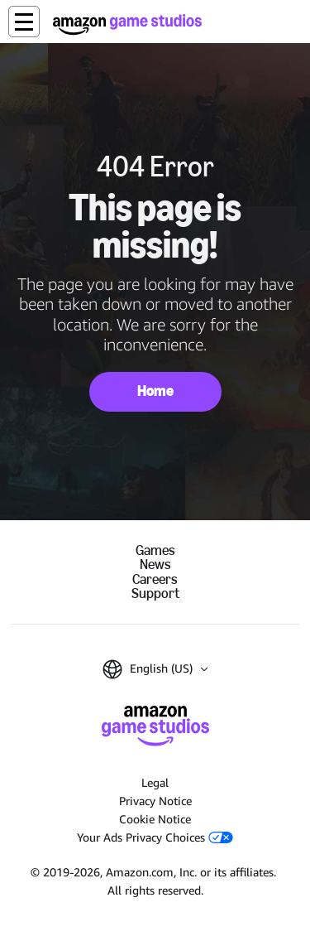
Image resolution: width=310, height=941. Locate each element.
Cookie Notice (155, 819)
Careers (155, 579)
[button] (24, 21)
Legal (155, 782)
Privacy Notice (155, 801)
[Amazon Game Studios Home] (127, 24)
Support (155, 593)
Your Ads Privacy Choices (155, 837)
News (155, 564)
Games (155, 550)
